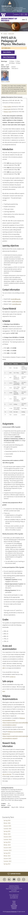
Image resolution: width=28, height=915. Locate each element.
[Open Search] (26, 14)
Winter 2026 (7, 823)
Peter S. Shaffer (5, 81)
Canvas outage (6, 6)
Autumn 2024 (11, 33)
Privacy (14, 901)
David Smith (7, 109)
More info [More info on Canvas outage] (19, 11)
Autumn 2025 (7, 826)
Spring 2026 (7, 820)
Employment (14, 907)
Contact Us (14, 908)
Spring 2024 (7, 842)
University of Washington (11, 911)
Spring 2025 (7, 831)
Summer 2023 (7, 850)
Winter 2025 (7, 834)
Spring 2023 (7, 853)
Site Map (14, 904)
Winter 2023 (7, 856)
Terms (14, 902)
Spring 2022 (7, 864)
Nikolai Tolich (7, 111)
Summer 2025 (7, 828)
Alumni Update (14, 905)
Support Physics (14, 874)
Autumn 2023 (7, 847)
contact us (12, 676)
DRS (3, 668)
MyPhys (16, 14)
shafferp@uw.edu (17, 301)
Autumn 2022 (7, 858)
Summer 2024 (7, 839)
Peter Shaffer (7, 106)
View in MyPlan (8, 52)
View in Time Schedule (8, 57)
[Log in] (22, 14)
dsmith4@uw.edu (15, 299)
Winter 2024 (7, 845)
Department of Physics (9, 19)
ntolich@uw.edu (16, 304)
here (3, 691)
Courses (5, 33)
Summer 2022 (7, 861)
